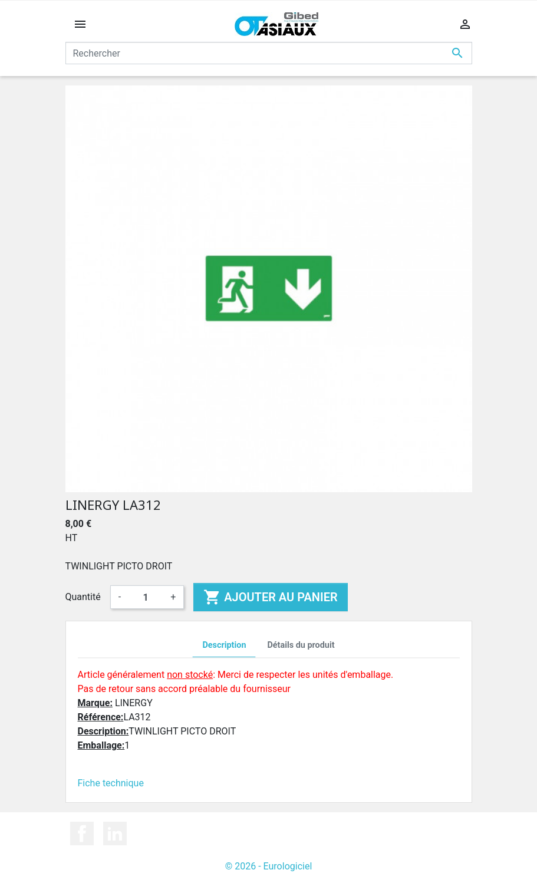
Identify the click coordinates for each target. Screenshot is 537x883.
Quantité (83, 596)
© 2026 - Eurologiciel (268, 866)
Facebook (82, 833)
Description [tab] (224, 645)
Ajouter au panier (270, 597)
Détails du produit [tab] (300, 645)
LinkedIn (115, 833)
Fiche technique (111, 783)
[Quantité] (145, 597)
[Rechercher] (268, 53)
